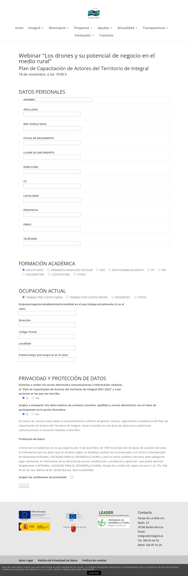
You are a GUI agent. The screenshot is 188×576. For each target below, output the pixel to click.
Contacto (106, 35)
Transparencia (154, 28)
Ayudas (103, 28)
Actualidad (126, 28)
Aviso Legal (26, 560)
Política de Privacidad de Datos (58, 560)
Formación (83, 35)
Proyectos (81, 28)
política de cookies (44, 570)
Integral (34, 28)
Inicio (19, 28)
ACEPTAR (94, 573)
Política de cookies (94, 560)
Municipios (57, 28)
